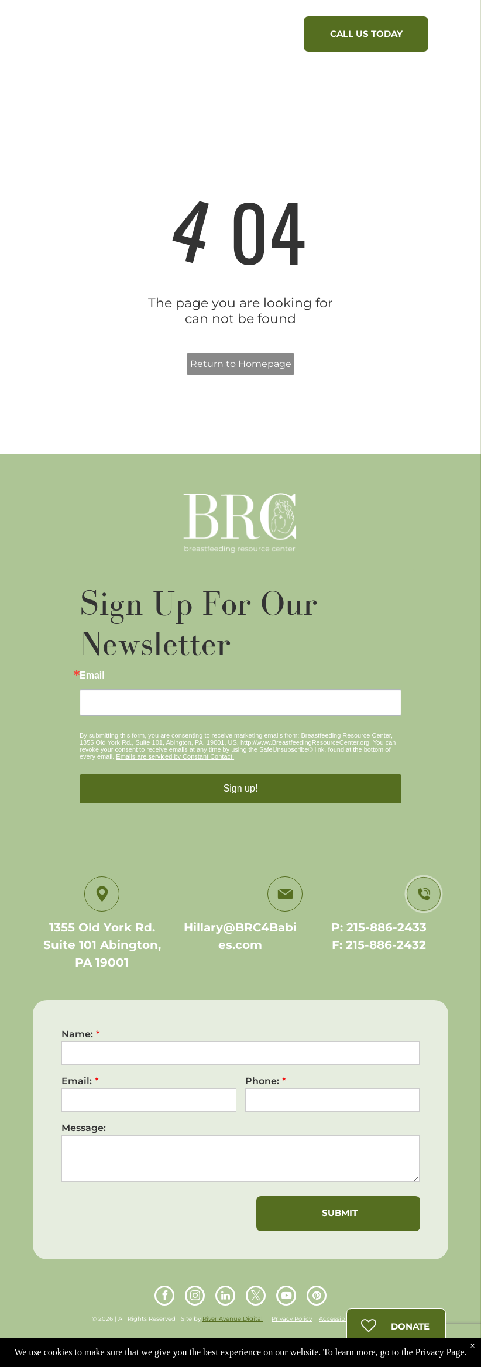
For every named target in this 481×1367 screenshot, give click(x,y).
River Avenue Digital (232, 1319)
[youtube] (286, 1297)
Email (92, 675)
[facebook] (164, 1297)
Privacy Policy (292, 1319)
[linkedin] (225, 1297)
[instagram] (195, 1297)
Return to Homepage (240, 363)
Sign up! (241, 788)
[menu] (455, 37)
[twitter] (256, 1297)
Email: (76, 1081)
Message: (83, 1127)
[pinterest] (317, 1297)
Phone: (262, 1081)
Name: (77, 1034)
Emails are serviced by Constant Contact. (175, 756)
